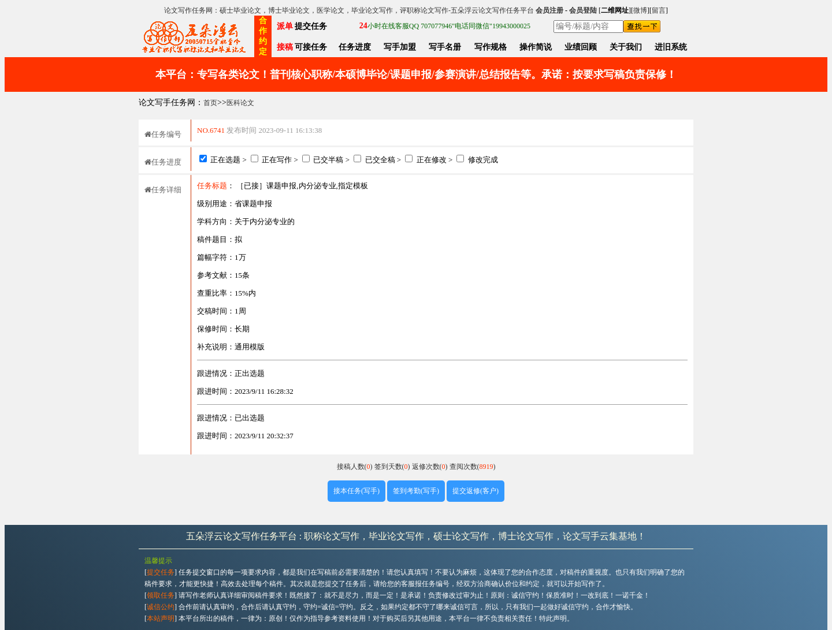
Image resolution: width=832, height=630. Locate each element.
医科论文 (240, 103)
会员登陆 (583, 10)
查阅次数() (473, 467)
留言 (659, 10)
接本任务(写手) (356, 491)
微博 (640, 10)
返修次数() (431, 467)
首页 (210, 103)
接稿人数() (355, 467)
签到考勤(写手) (416, 491)
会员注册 (549, 10)
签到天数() (393, 467)
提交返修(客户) (475, 491)
